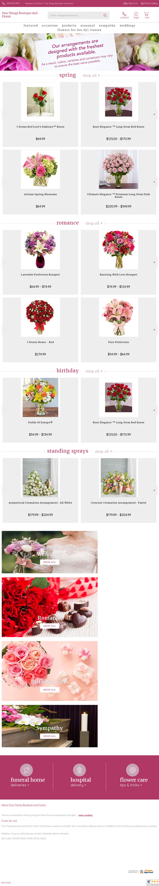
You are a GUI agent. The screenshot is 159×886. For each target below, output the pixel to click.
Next (155, 114)
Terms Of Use (96, 883)
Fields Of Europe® (40, 422)
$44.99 (40, 139)
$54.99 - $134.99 (40, 434)
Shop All (90, 75)
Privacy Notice (112, 883)
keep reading (86, 705)
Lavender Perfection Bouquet (40, 274)
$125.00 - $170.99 (118, 139)
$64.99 (40, 206)
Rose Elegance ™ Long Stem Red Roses (118, 126)
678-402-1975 (13, 3)
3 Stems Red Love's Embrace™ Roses (40, 126)
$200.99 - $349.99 (118, 206)
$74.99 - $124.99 (118, 287)
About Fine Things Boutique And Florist (23, 694)
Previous (4, 114)
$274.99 (40, 354)
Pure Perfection (118, 342)
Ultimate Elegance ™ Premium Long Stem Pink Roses (118, 196)
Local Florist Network (131, 883)
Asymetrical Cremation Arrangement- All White (40, 502)
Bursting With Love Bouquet (118, 274)
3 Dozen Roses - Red (40, 342)
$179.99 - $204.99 (40, 515)
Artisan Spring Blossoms (40, 194)
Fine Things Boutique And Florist (19, 14)
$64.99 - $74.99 (40, 287)
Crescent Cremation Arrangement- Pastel (118, 502)
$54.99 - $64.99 (118, 354)
